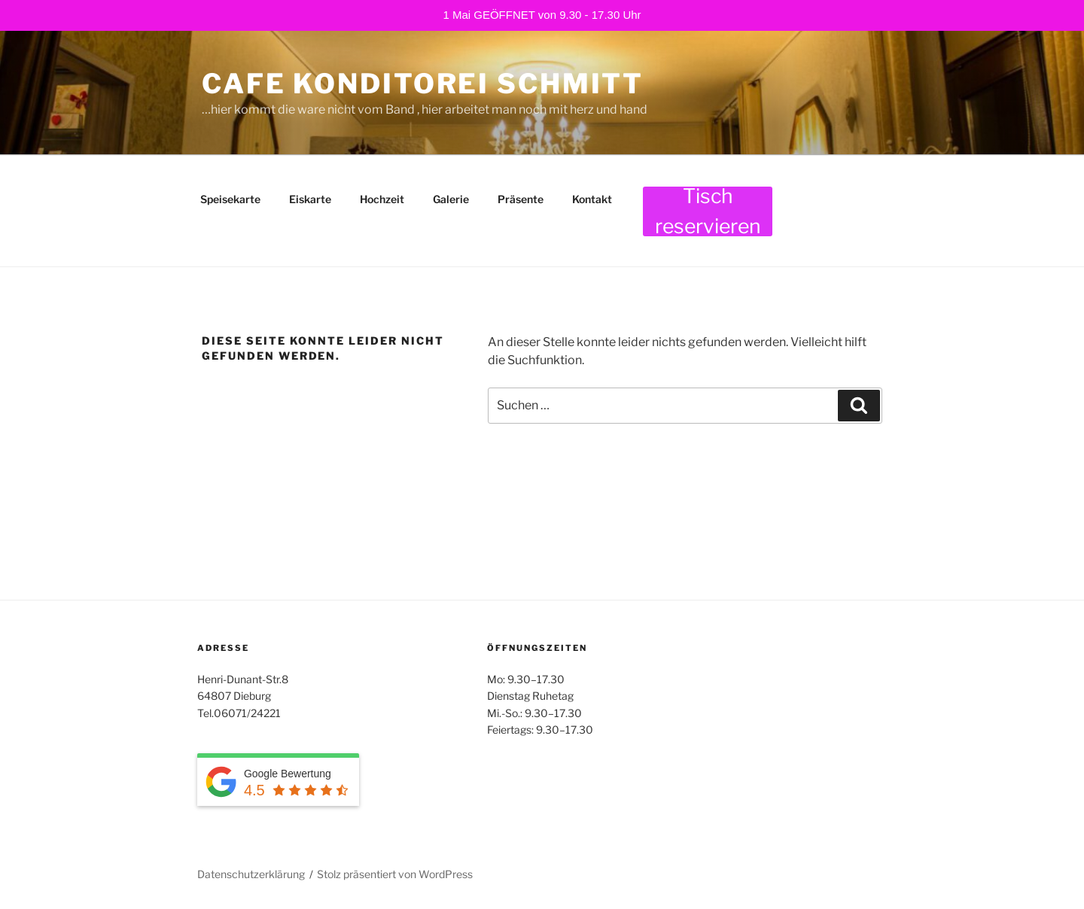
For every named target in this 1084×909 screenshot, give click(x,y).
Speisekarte (230, 199)
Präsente (521, 199)
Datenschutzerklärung (251, 874)
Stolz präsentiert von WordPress (395, 874)
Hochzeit (382, 199)
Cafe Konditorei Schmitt (423, 83)
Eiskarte (310, 199)
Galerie (451, 199)
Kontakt (592, 199)
